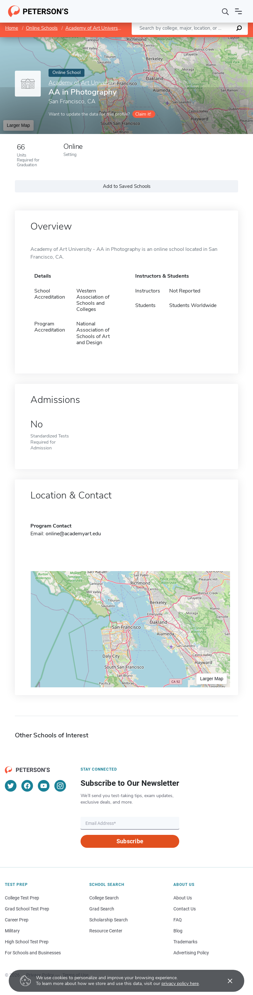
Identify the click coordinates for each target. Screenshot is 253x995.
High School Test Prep (27, 941)
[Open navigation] (238, 11)
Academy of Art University (94, 28)
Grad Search (101, 908)
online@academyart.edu (73, 533)
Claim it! (143, 114)
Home (11, 28)
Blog (177, 930)
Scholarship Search (108, 919)
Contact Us (184, 908)
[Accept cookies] (225, 981)
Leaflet (174, 40)
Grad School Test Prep (27, 908)
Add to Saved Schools (126, 186)
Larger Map (18, 125)
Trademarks (185, 941)
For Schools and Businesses (33, 952)
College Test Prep (22, 897)
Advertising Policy (191, 952)
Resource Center (105, 930)
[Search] (225, 11)
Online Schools (42, 28)
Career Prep (16, 919)
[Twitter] (10, 786)
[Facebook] (27, 786)
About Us (182, 897)
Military (12, 930)
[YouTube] (44, 786)
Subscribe (129, 841)
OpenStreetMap (209, 40)
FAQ (177, 919)
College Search (104, 897)
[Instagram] (60, 786)
